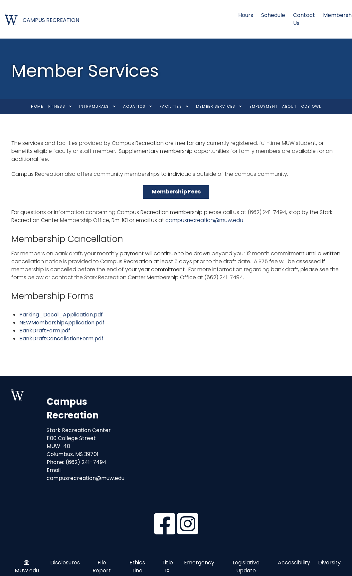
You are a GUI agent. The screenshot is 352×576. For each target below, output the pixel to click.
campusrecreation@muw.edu (204, 220)
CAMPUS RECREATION (51, 20)
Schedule (273, 15)
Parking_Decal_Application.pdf (61, 314)
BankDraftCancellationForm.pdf (61, 338)
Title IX (167, 567)
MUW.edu (27, 571)
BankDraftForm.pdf (44, 330)
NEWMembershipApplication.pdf (61, 322)
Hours (245, 15)
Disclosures (65, 563)
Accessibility (294, 563)
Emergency (199, 563)
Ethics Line (137, 567)
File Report (101, 567)
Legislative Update (246, 567)
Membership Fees (176, 191)
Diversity (329, 563)
